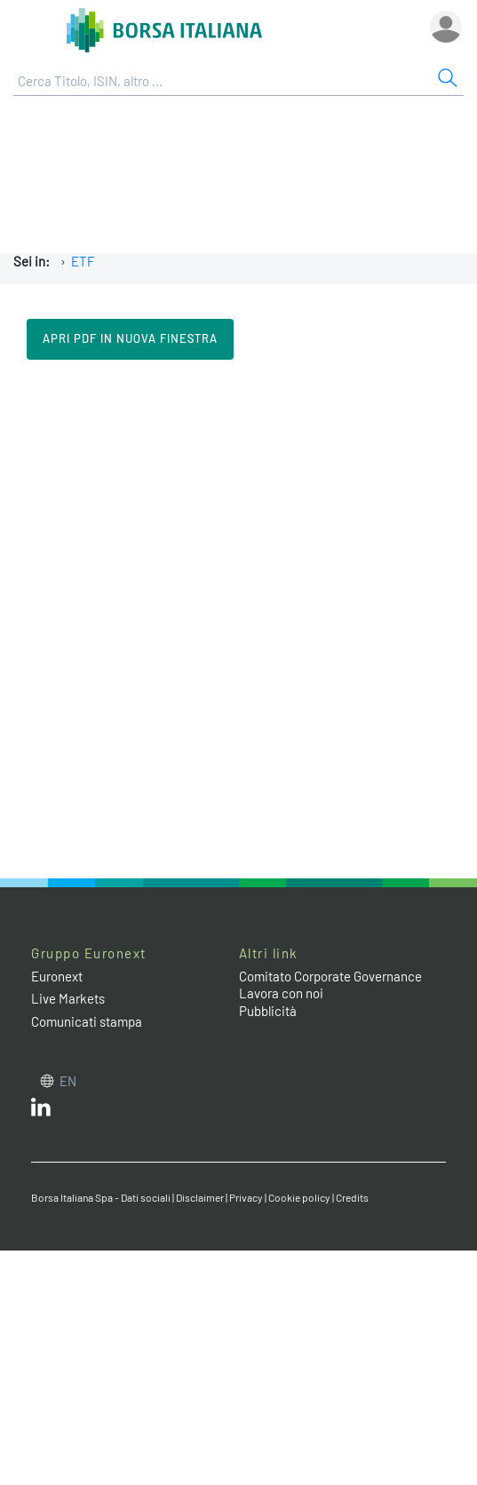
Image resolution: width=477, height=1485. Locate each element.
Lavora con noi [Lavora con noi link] (281, 993)
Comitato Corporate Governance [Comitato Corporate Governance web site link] (330, 976)
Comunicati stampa (86, 1021)
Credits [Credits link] (352, 1197)
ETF (83, 261)
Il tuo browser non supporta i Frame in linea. (238, 617)
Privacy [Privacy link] (246, 1197)
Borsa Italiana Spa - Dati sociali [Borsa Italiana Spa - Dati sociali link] (101, 1197)
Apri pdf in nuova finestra (130, 338)
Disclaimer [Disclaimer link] (200, 1197)
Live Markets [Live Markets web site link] (68, 998)
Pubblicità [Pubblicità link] (268, 1011)
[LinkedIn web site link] (41, 1111)
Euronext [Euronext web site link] (57, 976)
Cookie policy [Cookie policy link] (299, 1197)
